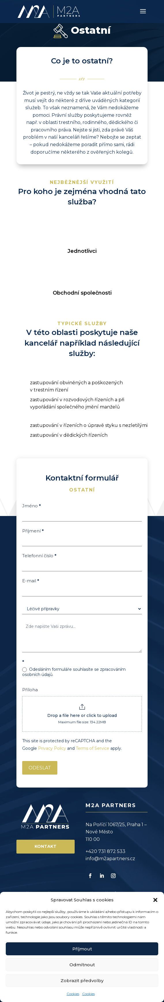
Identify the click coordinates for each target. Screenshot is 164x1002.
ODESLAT (40, 768)
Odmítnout (82, 964)
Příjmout (82, 949)
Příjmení (33, 531)
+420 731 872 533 (105, 851)
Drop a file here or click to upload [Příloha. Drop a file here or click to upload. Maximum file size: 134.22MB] (82, 715)
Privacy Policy (52, 748)
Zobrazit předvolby (82, 980)
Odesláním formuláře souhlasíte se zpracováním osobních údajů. (74, 672)
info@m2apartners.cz (110, 858)
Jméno (31, 505)
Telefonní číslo (39, 555)
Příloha (30, 689)
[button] (155, 900)
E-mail (30, 580)
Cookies (73, 994)
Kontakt (45, 846)
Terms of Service (92, 748)
